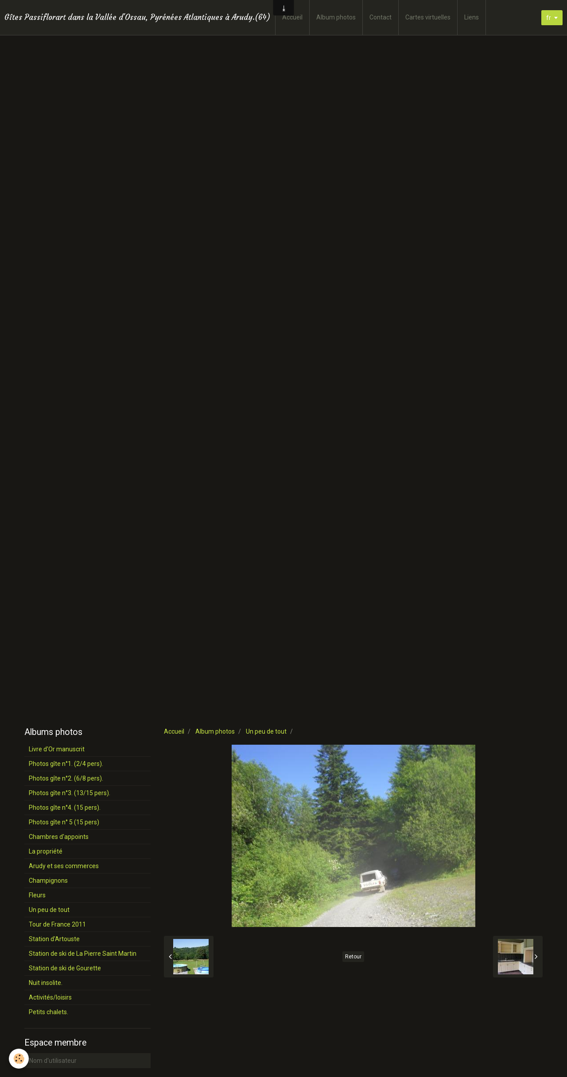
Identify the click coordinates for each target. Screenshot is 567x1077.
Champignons (48, 880)
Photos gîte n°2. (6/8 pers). (66, 778)
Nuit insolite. (45, 982)
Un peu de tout (266, 731)
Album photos (336, 17)
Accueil (292, 17)
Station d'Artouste (54, 938)
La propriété (45, 851)
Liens (471, 17)
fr (548, 17)
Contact (380, 17)
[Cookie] (19, 1059)
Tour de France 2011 (57, 924)
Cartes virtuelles (427, 17)
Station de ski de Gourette (65, 968)
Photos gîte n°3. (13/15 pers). (69, 792)
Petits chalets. (48, 1011)
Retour (353, 957)
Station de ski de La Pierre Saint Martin (82, 953)
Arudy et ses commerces (64, 865)
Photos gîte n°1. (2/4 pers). (66, 763)
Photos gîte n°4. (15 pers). (65, 807)
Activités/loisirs (50, 997)
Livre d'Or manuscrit (57, 749)
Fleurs (37, 895)
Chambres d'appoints (59, 836)
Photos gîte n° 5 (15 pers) (64, 822)
